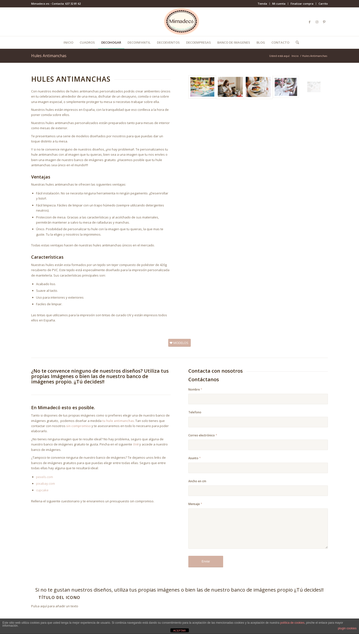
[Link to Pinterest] (324, 21)
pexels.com (44, 477)
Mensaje (195, 504)
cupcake (42, 490)
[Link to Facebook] (309, 21)
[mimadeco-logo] (180, 22)
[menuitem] (262, 3)
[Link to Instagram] (317, 21)
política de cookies (292, 622)
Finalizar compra (302, 3)
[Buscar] (296, 42)
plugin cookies (347, 628)
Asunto (194, 458)
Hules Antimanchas (48, 55)
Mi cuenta (278, 3)
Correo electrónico (202, 435)
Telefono (194, 412)
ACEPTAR (179, 630)
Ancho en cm (197, 481)
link (136, 444)
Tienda (262, 3)
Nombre (195, 389)
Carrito (323, 3)
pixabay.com (45, 483)
